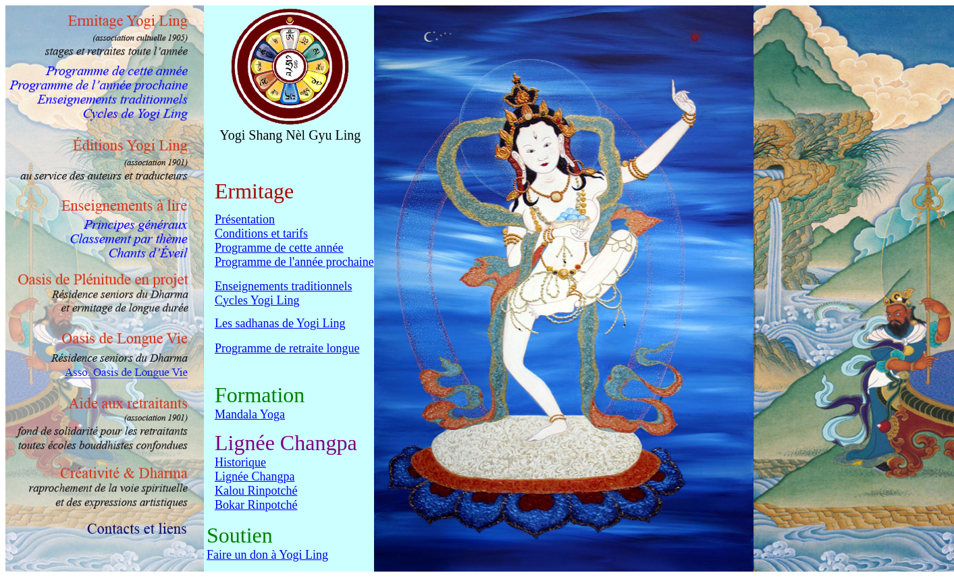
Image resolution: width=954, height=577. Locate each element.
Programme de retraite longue (287, 350)
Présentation (245, 219)
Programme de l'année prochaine (294, 262)
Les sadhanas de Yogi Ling (280, 325)
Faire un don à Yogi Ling (267, 557)
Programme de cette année (279, 247)
